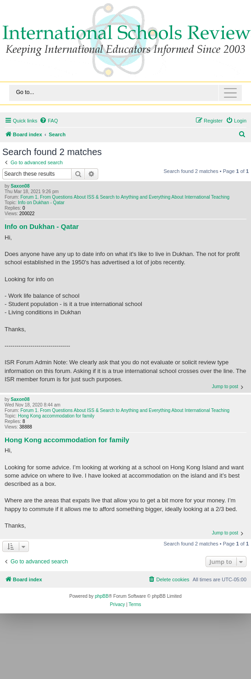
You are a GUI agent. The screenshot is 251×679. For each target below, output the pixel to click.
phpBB (102, 596)
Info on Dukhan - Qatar (41, 202)
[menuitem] (48, 120)
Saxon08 (20, 186)
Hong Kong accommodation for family (56, 415)
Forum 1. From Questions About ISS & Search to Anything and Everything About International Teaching (124, 197)
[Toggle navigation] (125, 93)
